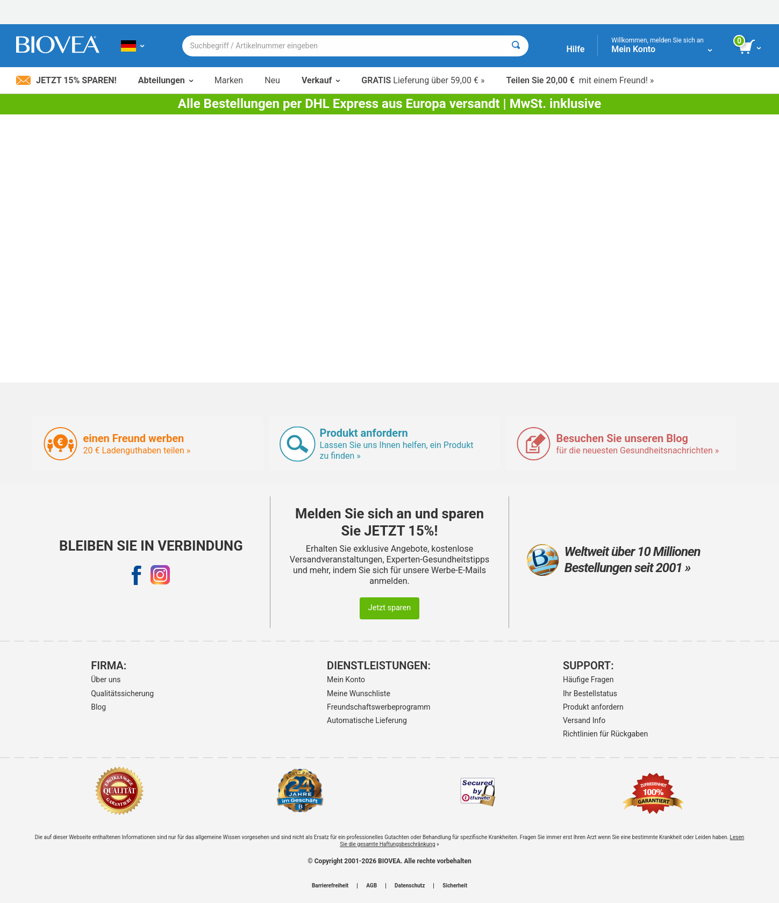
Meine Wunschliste (358, 693)
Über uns (105, 679)
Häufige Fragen (588, 679)
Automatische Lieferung (367, 720)
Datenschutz (410, 885)
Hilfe (575, 49)
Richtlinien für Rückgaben (605, 733)
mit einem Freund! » (580, 80)
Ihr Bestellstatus (590, 693)
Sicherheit (454, 885)
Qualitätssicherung (122, 693)
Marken (229, 80)
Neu (272, 80)
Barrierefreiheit (330, 885)
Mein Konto (346, 679)
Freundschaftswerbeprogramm (378, 707)
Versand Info (584, 720)
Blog (98, 707)
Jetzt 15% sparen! (66, 80)
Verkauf (321, 80)
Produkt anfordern (593, 707)
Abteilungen (165, 80)
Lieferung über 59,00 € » (422, 80)
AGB (371, 885)
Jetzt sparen (389, 607)
